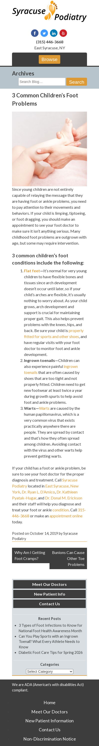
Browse (50, 59)
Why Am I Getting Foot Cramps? (29, 555)
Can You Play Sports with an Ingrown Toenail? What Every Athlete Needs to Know (49, 641)
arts (46, 408)
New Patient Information (49, 720)
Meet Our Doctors (49, 584)
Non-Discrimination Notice (49, 739)
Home (50, 702)
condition (60, 509)
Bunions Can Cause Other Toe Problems (68, 558)
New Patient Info (49, 594)
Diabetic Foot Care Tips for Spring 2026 (50, 652)
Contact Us (49, 603)
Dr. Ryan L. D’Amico (38, 491)
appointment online (66, 515)
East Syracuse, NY (49, 47)
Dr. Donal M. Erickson (63, 497)
